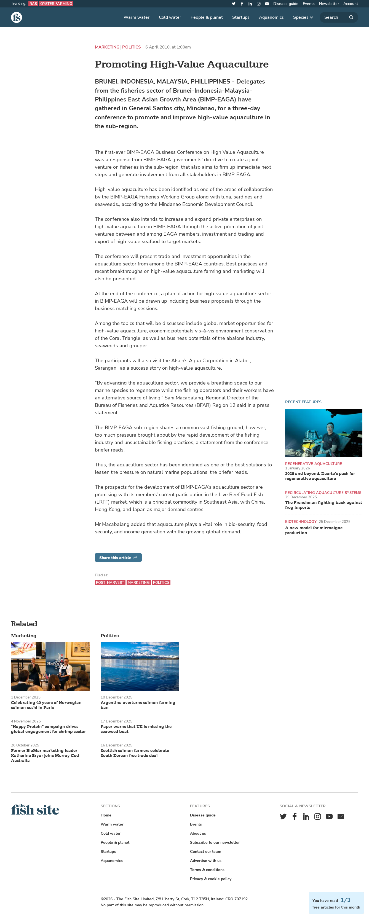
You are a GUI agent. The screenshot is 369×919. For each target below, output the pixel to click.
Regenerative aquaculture (313, 463)
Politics (131, 47)
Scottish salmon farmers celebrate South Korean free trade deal (135, 753)
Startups (241, 17)
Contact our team (205, 851)
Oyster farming (56, 3)
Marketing (107, 47)
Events (309, 3)
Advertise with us (205, 860)
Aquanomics (271, 17)
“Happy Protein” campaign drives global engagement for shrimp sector (48, 729)
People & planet (207, 17)
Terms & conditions (207, 869)
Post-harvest (110, 582)
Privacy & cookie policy (210, 879)
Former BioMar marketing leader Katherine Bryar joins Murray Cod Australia (45, 755)
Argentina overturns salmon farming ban (138, 705)
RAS (33, 3)
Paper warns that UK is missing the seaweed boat (136, 729)
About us (198, 833)
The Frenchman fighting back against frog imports (323, 505)
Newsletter (329, 3)
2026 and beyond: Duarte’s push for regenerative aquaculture (320, 476)
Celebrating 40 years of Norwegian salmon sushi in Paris (46, 705)
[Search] (339, 17)
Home (106, 815)
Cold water (170, 17)
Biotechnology (301, 521)
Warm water (136, 17)
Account (350, 3)
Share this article (118, 557)
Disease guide (285, 3)
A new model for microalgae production (314, 531)
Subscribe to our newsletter (215, 842)
